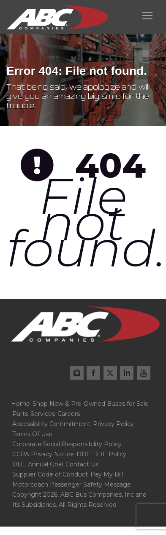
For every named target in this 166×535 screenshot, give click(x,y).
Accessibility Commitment (51, 424)
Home (20, 403)
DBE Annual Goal (37, 464)
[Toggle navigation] (147, 15)
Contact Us (81, 464)
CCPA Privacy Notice (43, 454)
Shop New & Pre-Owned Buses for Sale (91, 403)
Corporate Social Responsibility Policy (67, 444)
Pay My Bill (106, 474)
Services (42, 414)
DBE (83, 454)
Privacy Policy (113, 424)
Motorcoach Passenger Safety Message (71, 484)
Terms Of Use (32, 434)
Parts (20, 414)
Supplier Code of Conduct (50, 474)
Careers (68, 414)
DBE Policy (109, 454)
